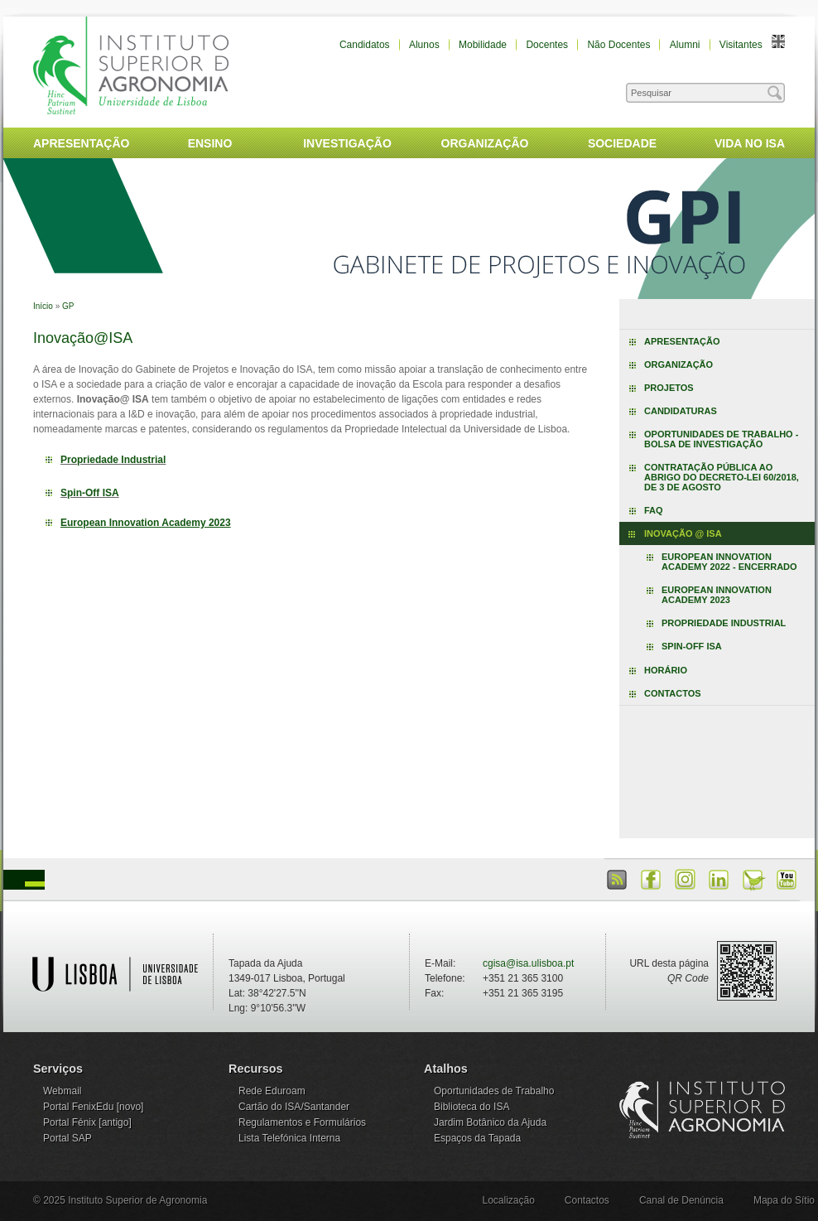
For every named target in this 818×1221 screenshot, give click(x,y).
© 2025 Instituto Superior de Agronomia (120, 1200)
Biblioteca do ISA (471, 1106)
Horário (665, 670)
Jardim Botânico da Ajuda (490, 1122)
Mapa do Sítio (784, 1200)
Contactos (672, 693)
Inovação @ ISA (683, 533)
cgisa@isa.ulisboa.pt (528, 963)
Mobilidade (483, 45)
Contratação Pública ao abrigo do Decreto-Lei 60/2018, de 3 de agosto (721, 477)
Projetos (669, 388)
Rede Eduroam (272, 1091)
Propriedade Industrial (113, 460)
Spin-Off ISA (89, 493)
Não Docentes (618, 45)
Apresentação (81, 143)
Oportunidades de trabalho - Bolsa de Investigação (721, 439)
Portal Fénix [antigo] (87, 1122)
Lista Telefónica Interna (289, 1138)
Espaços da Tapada (477, 1138)
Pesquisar (715, 88)
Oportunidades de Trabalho (494, 1091)
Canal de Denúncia (681, 1200)
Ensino (210, 143)
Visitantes (741, 45)
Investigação (347, 143)
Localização (508, 1200)
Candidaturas (680, 411)
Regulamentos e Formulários (302, 1122)
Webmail (62, 1091)
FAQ (653, 510)
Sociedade (622, 143)
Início (43, 306)
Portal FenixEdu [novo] (93, 1106)
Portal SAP (67, 1138)
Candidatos (364, 45)
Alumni (685, 45)
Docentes (547, 45)
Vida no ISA (750, 143)
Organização (485, 143)
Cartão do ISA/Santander (293, 1106)
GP (68, 306)
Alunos (424, 45)
